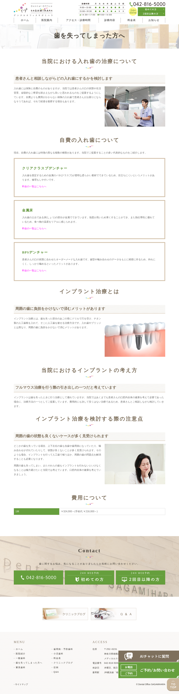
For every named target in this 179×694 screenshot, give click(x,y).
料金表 (132, 20)
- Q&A (55, 672)
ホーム (25, 20)
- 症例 (55, 667)
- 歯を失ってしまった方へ (28, 662)
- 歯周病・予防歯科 (62, 649)
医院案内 (46, 20)
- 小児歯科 (57, 653)
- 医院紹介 (19, 653)
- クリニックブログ (62, 662)
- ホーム (18, 649)
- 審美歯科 (19, 667)
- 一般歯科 (19, 658)
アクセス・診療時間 (78, 20)
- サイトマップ (21, 684)
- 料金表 (56, 658)
